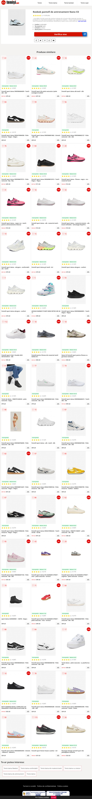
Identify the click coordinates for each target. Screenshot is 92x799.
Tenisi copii (84, 3)
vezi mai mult (82, 21)
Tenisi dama (53, 3)
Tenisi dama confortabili (29, 768)
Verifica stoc (70, 34)
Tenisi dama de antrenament (14, 774)
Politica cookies (62, 786)
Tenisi (40, 3)
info (28, 96)
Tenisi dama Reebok (11, 768)
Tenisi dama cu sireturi (72, 768)
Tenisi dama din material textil (51, 768)
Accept (53, 797)
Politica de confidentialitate (46, 786)
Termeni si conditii (29, 786)
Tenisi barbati (69, 3)
